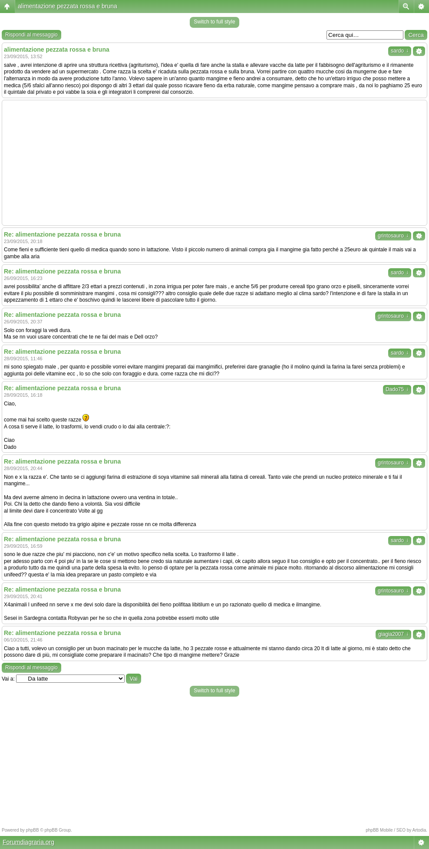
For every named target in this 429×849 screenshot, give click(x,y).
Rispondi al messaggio (31, 35)
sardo (400, 51)
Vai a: (8, 679)
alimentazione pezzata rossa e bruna (67, 6)
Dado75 (397, 389)
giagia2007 (393, 634)
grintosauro (393, 236)
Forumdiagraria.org (28, 842)
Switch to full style (214, 22)
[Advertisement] (214, 163)
